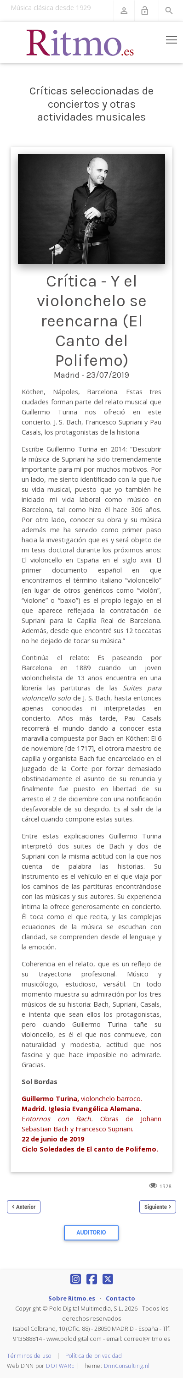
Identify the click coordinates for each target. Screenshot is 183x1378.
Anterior (25, 1206)
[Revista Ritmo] (80, 42)
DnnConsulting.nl (127, 1366)
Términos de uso (29, 1356)
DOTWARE (60, 1366)
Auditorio (91, 1232)
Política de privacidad (93, 1356)
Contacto (120, 1298)
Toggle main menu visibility (172, 38)
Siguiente (155, 1206)
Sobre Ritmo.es (71, 1298)
